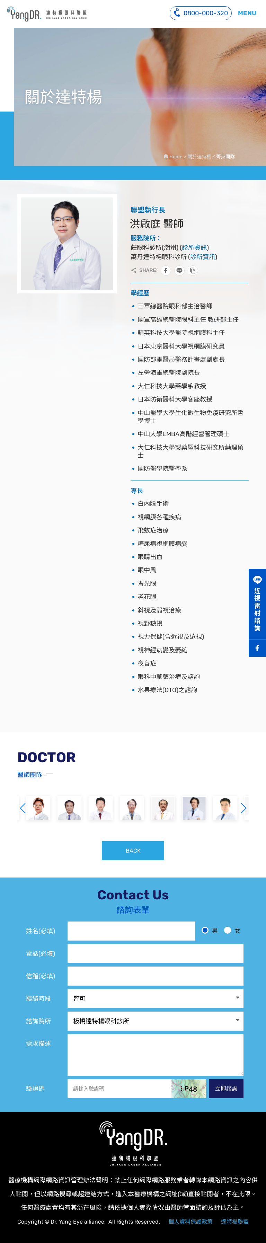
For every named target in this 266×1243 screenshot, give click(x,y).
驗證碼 (35, 1089)
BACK (133, 850)
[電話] (155, 953)
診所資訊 (194, 248)
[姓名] (131, 931)
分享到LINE (179, 270)
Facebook (257, 648)
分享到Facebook (166, 270)
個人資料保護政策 (190, 1221)
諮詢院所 (38, 1021)
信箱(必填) (40, 976)
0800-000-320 (201, 12)
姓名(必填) (40, 931)
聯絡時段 (38, 999)
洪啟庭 (47, 14)
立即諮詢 (226, 1088)
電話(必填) (40, 954)
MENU (247, 13)
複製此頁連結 (193, 270)
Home (176, 156)
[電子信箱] (155, 976)
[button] (243, 808)
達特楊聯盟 (235, 1221)
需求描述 (38, 1044)
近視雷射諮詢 (257, 609)
